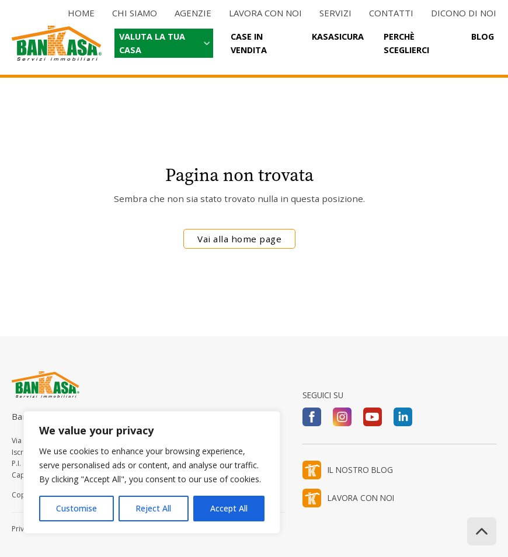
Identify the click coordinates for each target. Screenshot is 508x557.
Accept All (229, 508)
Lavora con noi (265, 13)
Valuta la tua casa (152, 43)
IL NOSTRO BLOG (360, 469)
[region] (151, 472)
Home (81, 13)
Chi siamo (134, 13)
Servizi (335, 13)
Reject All (153, 508)
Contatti (391, 13)
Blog (482, 36)
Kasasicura (338, 36)
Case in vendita (249, 43)
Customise (76, 508)
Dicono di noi (463, 13)
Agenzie (193, 13)
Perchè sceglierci (406, 43)
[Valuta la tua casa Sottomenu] (205, 43)
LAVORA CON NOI (361, 497)
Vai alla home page (239, 239)
